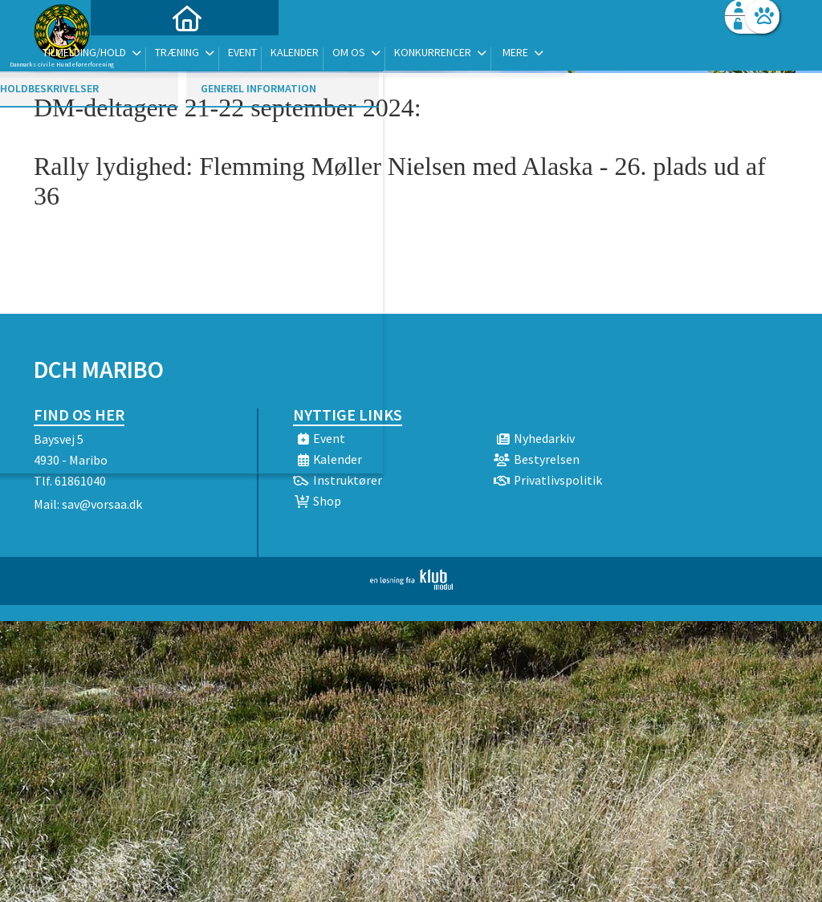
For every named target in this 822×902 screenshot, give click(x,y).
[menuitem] (134, 54)
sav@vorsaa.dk (102, 504)
